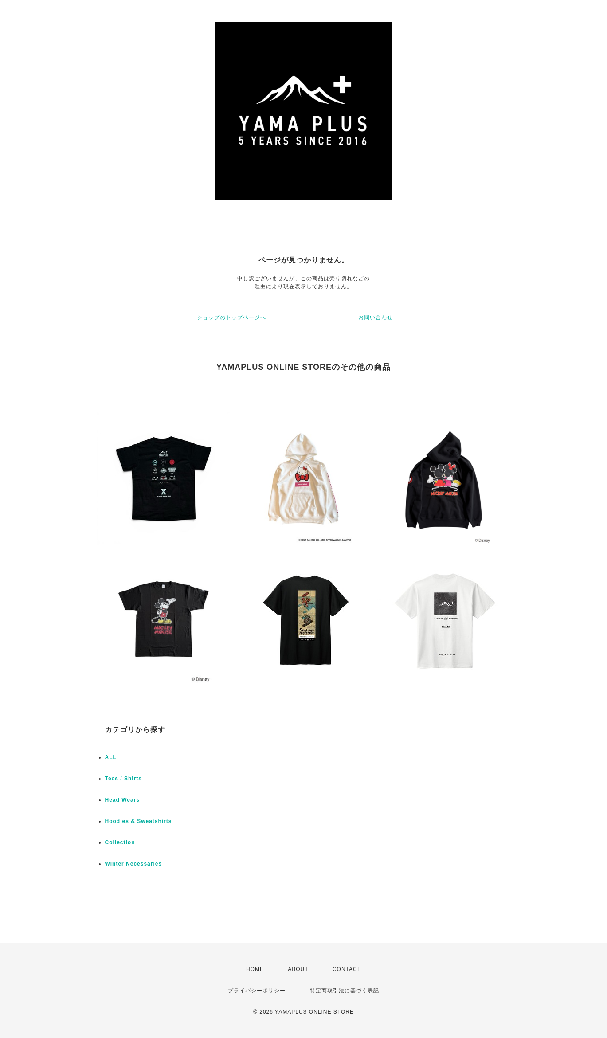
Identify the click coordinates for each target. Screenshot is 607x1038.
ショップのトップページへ (231, 317)
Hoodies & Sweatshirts (138, 821)
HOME (255, 969)
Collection (120, 842)
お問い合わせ (375, 317)
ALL (111, 757)
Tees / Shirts (123, 779)
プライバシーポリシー (257, 990)
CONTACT (347, 969)
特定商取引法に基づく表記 (344, 990)
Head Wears (122, 800)
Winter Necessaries (133, 864)
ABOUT (298, 969)
